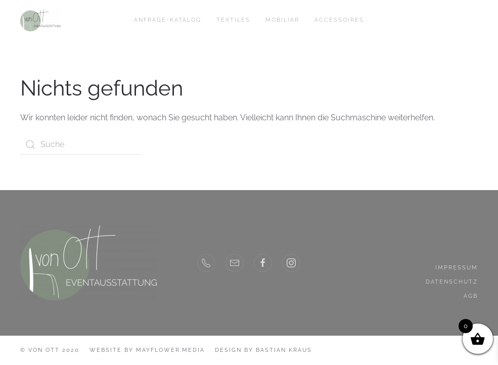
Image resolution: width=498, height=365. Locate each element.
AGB (471, 296)
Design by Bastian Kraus (263, 350)
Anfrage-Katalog (167, 20)
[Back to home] (40, 20)
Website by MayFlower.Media (147, 350)
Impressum (456, 267)
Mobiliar (282, 20)
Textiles (233, 20)
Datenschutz (452, 282)
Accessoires (339, 20)
